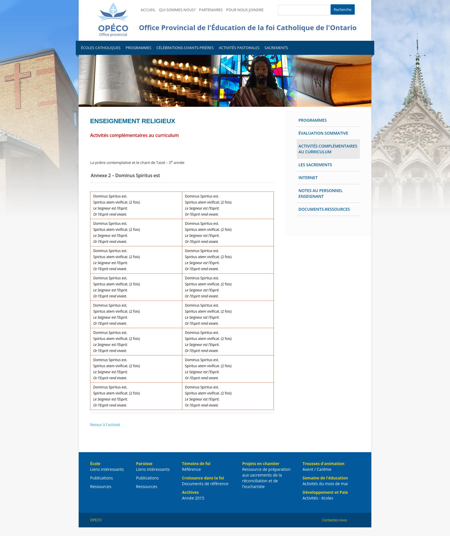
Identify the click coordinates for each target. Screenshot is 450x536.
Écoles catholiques (101, 47)
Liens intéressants (107, 469)
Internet (308, 177)
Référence (191, 469)
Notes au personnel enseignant (320, 193)
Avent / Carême (316, 469)
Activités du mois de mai (325, 483)
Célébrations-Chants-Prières (185, 47)
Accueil (148, 9)
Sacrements (276, 47)
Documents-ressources (324, 209)
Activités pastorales (239, 47)
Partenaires (211, 9)
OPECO (96, 520)
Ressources (100, 486)
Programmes (138, 47)
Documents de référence (205, 483)
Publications (101, 478)
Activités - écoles (317, 498)
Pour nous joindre (244, 9)
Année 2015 (193, 498)
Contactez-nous (334, 520)
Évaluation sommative (323, 133)
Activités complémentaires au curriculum (327, 148)
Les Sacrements (315, 164)
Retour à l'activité (105, 424)
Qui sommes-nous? (177, 9)
